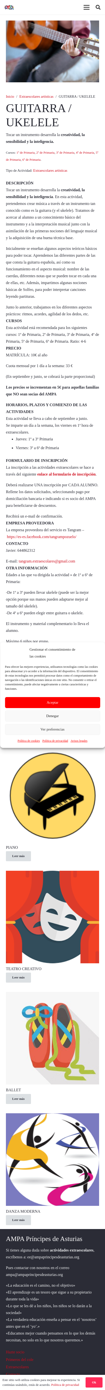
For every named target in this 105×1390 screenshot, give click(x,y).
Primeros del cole (19, 1360)
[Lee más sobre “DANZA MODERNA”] (18, 1220)
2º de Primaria (45, 152)
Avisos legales (79, 741)
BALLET (13, 1090)
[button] (98, 7)
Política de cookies (28, 741)
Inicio (10, 96)
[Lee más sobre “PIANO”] (18, 856)
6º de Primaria (31, 159)
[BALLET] (52, 995)
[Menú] (86, 7)
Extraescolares (17, 1367)
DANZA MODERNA (23, 1211)
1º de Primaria (25, 152)
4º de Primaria (85, 152)
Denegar (52, 716)
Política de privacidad (55, 741)
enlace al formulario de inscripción (66, 474)
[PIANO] (52, 753)
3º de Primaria (65, 152)
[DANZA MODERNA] (52, 1116)
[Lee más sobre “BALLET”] (18, 1099)
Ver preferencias (53, 729)
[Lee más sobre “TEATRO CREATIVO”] (18, 978)
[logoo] (9, 7)
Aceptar (52, 702)
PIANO (12, 847)
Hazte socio (15, 1352)
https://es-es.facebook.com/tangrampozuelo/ (41, 537)
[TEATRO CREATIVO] (52, 874)
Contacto (13, 1374)
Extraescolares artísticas (36, 96)
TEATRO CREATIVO (23, 968)
